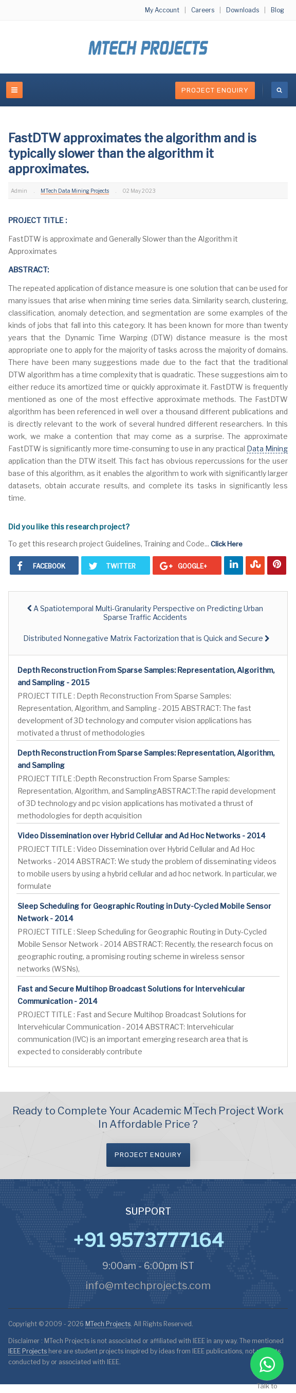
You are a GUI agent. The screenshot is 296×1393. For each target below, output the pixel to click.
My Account (162, 10)
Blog (277, 10)
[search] (279, 90)
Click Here (227, 544)
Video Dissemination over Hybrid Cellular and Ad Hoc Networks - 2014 (141, 835)
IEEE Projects (28, 1351)
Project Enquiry (215, 90)
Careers (202, 10)
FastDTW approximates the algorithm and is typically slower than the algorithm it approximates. (132, 153)
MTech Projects (108, 1324)
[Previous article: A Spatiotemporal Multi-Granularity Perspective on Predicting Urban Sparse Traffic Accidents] (145, 613)
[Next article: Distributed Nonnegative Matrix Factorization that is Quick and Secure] (146, 638)
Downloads (242, 10)
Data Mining (267, 448)
